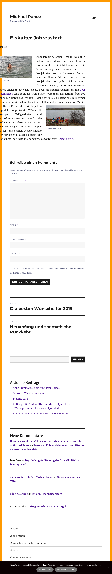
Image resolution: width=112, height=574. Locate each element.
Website (15, 253)
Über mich (16, 550)
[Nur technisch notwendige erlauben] (108, 567)
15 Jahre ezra (20, 398)
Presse (14, 528)
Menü (96, 18)
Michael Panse (25, 16)
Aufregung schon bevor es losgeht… (49, 506)
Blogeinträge (17, 535)
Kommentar (18, 180)
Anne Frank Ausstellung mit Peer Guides (36, 387)
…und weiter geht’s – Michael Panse (31, 477)
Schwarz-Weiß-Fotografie (28, 393)
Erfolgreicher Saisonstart (47, 493)
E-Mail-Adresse (20, 239)
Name (14, 225)
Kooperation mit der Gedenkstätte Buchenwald (40, 413)
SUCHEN (78, 359)
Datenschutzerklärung (66, 570)
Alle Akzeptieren (45, 570)
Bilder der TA (67, 138)
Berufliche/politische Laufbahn (28, 543)
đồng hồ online (19, 493)
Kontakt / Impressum (22, 557)
